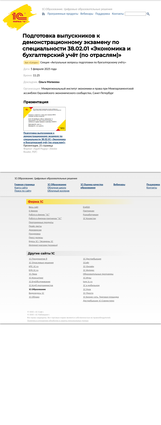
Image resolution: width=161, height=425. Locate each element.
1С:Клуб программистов (41, 285)
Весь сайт (33, 206)
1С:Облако (34, 296)
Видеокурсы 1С (36, 293)
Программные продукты (63, 14)
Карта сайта (21, 187)
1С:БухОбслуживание (39, 281)
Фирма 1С (35, 202)
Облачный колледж (58, 190)
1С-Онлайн (88, 266)
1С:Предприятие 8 (38, 258)
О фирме (33, 210)
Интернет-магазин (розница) (43, 245)
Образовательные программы (98, 273)
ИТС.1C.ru (33, 266)
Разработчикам (90, 214)
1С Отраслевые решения (41, 262)
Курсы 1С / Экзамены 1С (41, 241)
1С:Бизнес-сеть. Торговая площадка (101, 296)
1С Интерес (88, 270)
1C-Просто (88, 293)
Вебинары (86, 14)
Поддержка (102, 14)
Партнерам (88, 210)
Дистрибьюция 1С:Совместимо (98, 300)
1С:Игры (87, 277)
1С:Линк (33, 273)
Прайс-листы (35, 226)
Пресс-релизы (36, 237)
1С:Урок (87, 289)
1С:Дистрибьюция (92, 258)
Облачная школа (57, 187)
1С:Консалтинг (36, 277)
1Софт (86, 262)
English (86, 206)
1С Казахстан (89, 218)
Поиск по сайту (23, 190)
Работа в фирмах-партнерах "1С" (45, 218)
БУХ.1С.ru (33, 270)
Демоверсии (35, 229)
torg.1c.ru (87, 281)
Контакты (118, 14)
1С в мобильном (91, 285)
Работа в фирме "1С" (39, 214)
